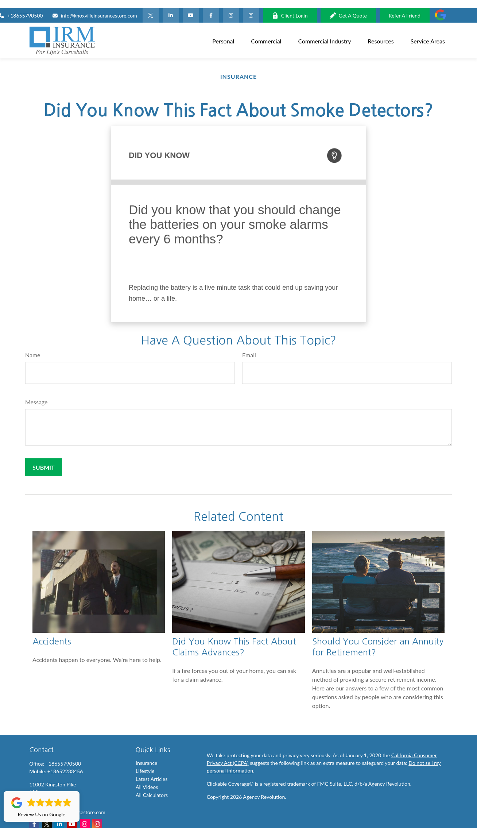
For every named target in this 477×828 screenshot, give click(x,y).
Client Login (290, 7)
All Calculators (152, 787)
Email (249, 346)
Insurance (146, 755)
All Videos (147, 779)
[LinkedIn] (171, 7)
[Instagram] (251, 7)
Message (36, 393)
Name (32, 346)
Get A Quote (348, 7)
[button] (223, 32)
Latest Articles (151, 771)
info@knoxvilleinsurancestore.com (94, 7)
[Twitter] (151, 7)
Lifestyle (145, 763)
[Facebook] (211, 7)
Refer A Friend (404, 7)
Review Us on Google (41, 806)
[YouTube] (191, 7)
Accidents (51, 633)
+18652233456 (65, 763)
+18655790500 (63, 755)
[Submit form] (43, 459)
